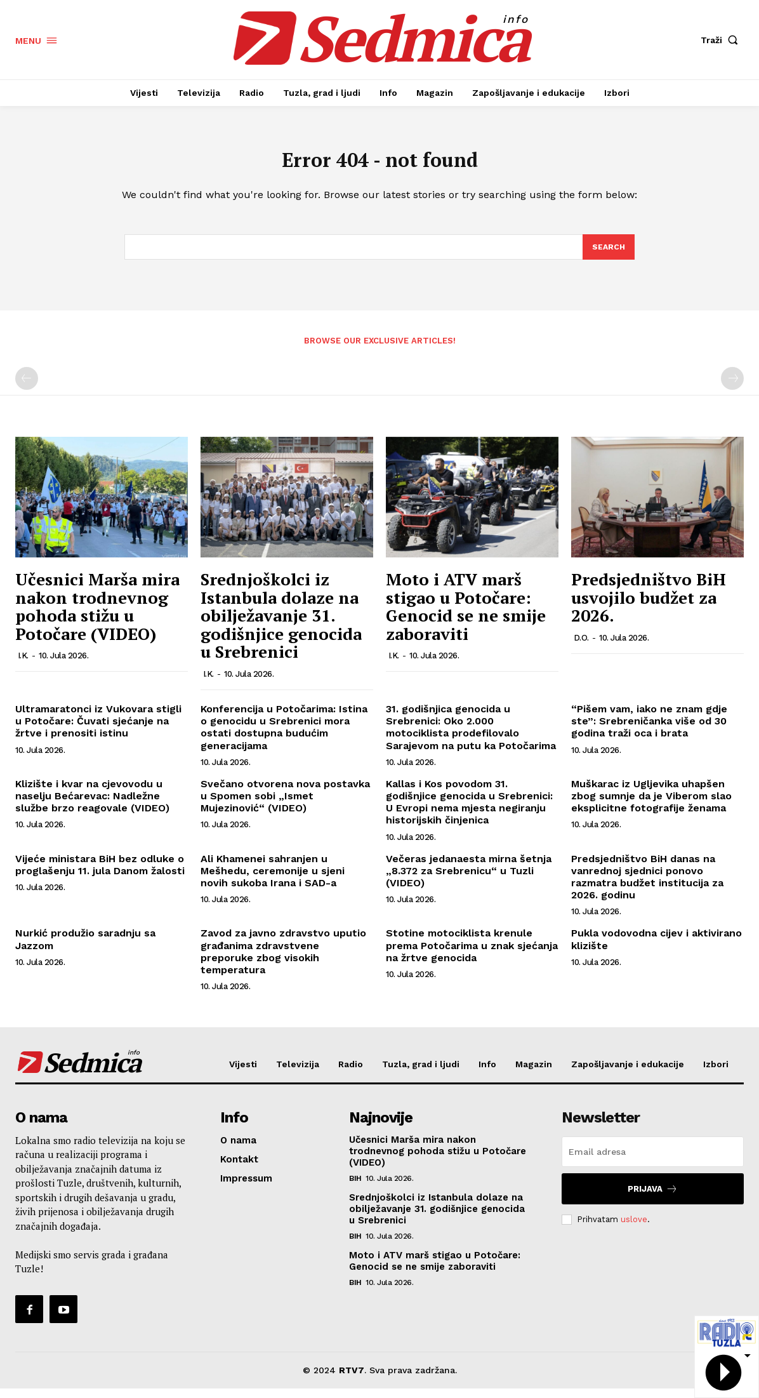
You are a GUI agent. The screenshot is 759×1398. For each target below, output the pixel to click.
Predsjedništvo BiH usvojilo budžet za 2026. (648, 607)
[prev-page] (26, 387)
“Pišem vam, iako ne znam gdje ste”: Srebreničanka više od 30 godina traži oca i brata (649, 730)
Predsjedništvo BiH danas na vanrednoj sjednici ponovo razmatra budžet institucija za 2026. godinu (647, 886)
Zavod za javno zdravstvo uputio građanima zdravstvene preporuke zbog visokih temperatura (283, 960)
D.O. (581, 647)
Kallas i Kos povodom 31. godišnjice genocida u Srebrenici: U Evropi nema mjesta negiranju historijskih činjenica (469, 811)
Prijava (653, 1198)
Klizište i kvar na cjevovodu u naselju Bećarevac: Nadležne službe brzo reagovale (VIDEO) (92, 805)
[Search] (608, 255)
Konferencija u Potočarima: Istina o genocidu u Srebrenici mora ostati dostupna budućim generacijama (284, 736)
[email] (653, 1161)
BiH (355, 1187)
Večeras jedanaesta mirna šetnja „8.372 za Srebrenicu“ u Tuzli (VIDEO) (468, 880)
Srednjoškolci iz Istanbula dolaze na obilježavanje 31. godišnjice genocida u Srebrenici (281, 625)
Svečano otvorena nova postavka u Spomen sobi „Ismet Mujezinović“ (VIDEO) (285, 805)
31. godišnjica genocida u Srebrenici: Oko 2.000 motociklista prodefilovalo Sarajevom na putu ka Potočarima (471, 736)
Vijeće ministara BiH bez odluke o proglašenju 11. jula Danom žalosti (100, 874)
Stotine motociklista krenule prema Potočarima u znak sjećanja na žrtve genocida (472, 954)
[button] (722, 40)
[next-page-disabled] (732, 387)
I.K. (23, 665)
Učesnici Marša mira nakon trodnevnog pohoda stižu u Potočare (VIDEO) (97, 616)
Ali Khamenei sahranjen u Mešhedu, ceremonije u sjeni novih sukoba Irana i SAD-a (273, 880)
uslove (634, 1228)
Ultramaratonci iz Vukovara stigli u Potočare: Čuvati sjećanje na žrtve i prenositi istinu (98, 730)
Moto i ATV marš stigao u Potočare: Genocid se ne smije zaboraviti (466, 616)
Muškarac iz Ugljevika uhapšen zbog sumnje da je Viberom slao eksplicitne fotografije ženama (651, 805)
